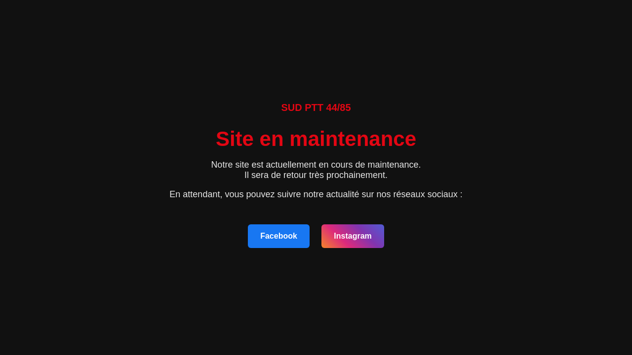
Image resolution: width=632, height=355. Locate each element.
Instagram (352, 236)
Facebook (278, 236)
